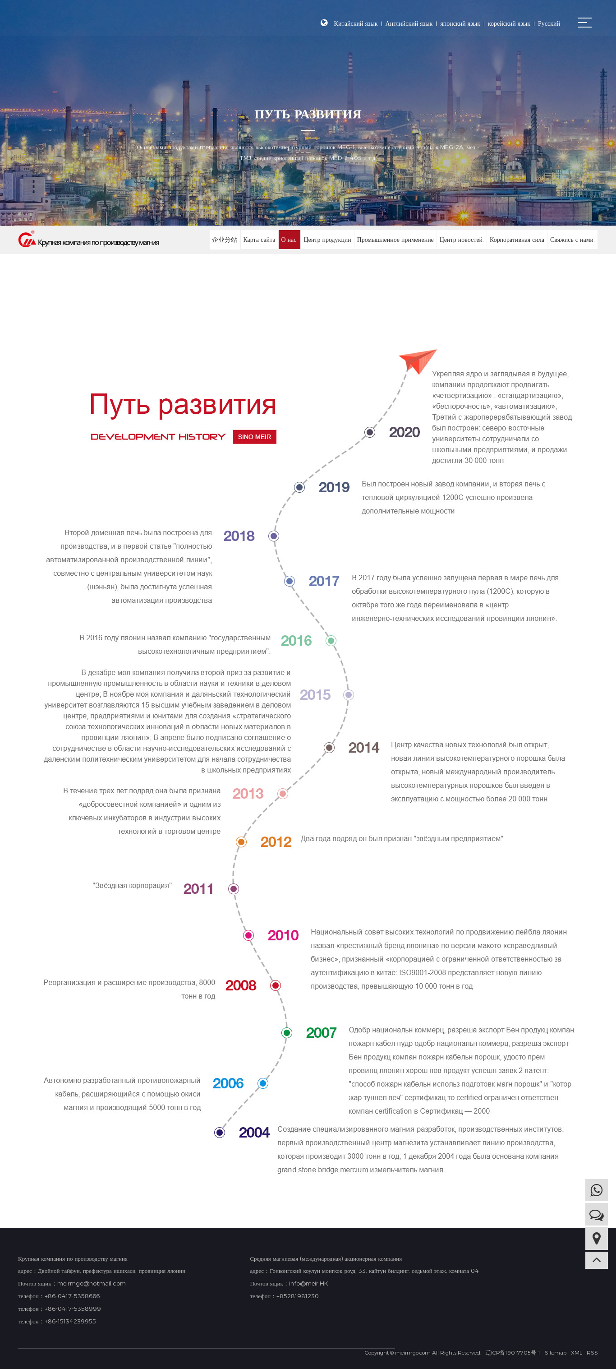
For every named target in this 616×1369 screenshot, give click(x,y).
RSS (592, 1352)
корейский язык (509, 23)
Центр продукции (327, 239)
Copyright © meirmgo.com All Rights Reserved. (423, 1352)
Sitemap (555, 1352)
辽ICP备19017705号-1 (513, 1352)
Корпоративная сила (516, 239)
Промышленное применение (395, 239)
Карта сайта (259, 239)
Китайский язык (356, 23)
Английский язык (409, 23)
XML (576, 1352)
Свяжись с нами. (572, 239)
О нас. (288, 239)
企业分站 (224, 239)
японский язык (460, 23)
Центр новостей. (461, 239)
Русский (549, 23)
